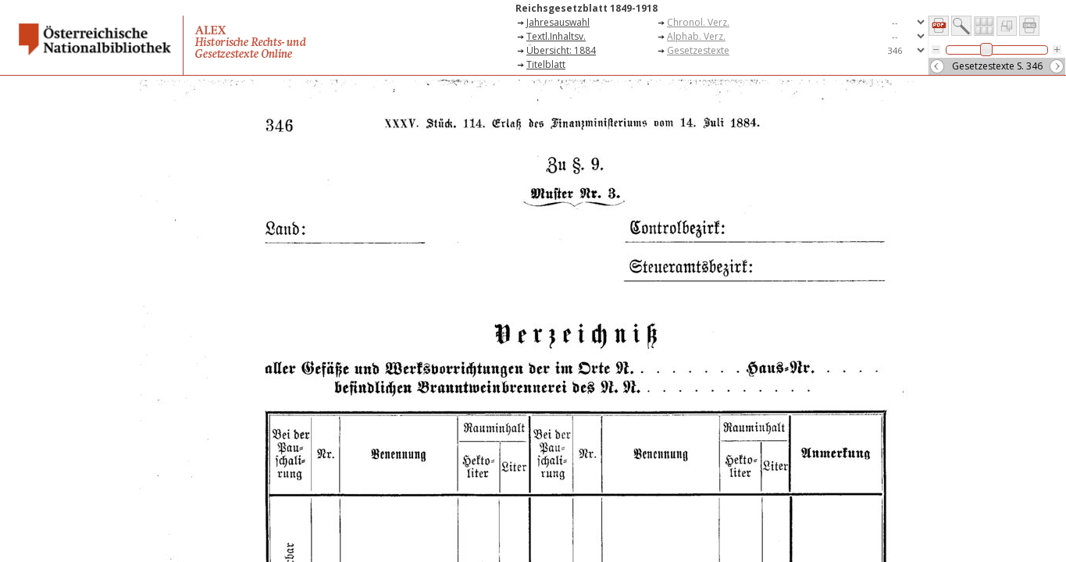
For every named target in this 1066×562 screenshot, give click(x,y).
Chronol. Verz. (698, 22)
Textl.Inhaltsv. (556, 36)
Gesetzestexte (698, 50)
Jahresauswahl (558, 22)
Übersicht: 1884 (561, 50)
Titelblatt (545, 64)
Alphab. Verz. (696, 36)
